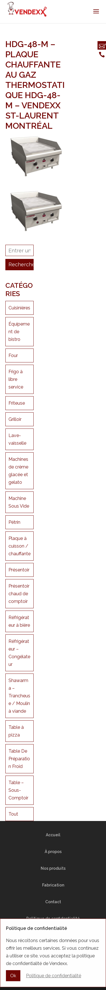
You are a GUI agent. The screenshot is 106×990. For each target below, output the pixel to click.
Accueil (53, 835)
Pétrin (14, 522)
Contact (53, 902)
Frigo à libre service (15, 379)
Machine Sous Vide (18, 502)
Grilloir (14, 419)
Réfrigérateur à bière (19, 621)
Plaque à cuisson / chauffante (19, 546)
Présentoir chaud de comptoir (18, 593)
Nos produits (53, 868)
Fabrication (53, 885)
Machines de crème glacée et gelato (18, 471)
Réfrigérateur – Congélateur (19, 653)
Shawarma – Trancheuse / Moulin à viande (19, 696)
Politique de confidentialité (53, 918)
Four (13, 355)
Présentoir (18, 570)
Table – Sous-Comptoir (18, 790)
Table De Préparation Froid (19, 758)
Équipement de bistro (19, 331)
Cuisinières (19, 308)
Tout (13, 814)
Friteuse (16, 403)
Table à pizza (16, 731)
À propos (53, 851)
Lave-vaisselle (17, 439)
